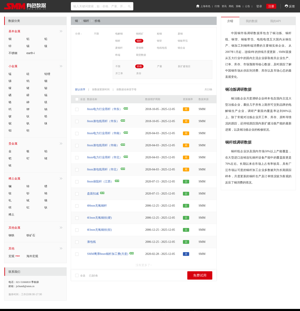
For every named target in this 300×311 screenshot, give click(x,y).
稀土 (11, 214)
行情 (217, 6)
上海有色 (203, 6)
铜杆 (87, 20)
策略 (238, 6)
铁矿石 (30, 235)
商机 (231, 6)
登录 (259, 6)
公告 (247, 6)
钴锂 (47, 74)
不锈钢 (13, 53)
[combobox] (102, 6)
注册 (271, 6)
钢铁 (11, 235)
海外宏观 (32, 256)
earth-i (30, 53)
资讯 (224, 6)
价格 (97, 20)
